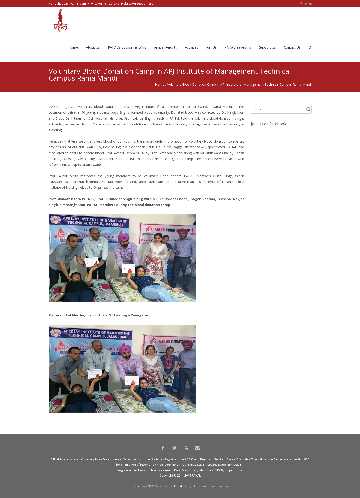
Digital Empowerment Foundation (208, 486)
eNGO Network (156, 486)
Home (159, 84)
